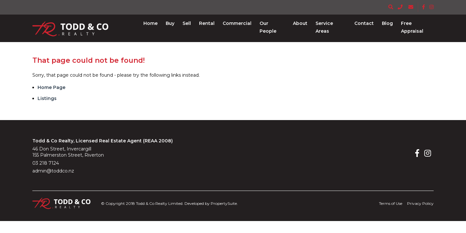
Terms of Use (390, 203)
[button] (170, 23)
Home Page (51, 87)
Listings (47, 98)
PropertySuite (224, 203)
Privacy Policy (420, 203)
